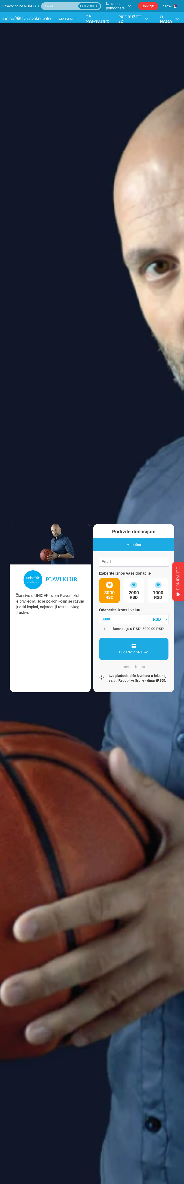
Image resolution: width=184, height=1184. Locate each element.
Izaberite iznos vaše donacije (125, 573)
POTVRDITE (89, 6)
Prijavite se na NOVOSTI (20, 6)
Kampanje (66, 19)
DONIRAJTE (178, 581)
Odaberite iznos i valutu (120, 610)
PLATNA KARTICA (133, 649)
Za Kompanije (97, 19)
